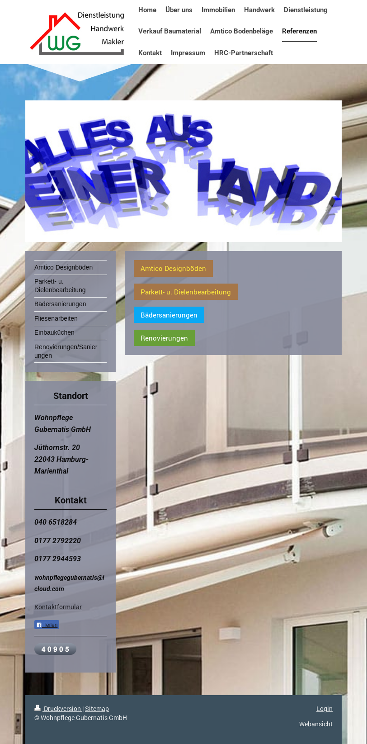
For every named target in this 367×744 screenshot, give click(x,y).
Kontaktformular (58, 606)
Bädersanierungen (169, 314)
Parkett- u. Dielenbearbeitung (186, 291)
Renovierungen (164, 337)
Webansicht (316, 724)
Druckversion (58, 708)
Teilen (46, 625)
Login (324, 708)
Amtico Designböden (173, 268)
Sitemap (97, 708)
